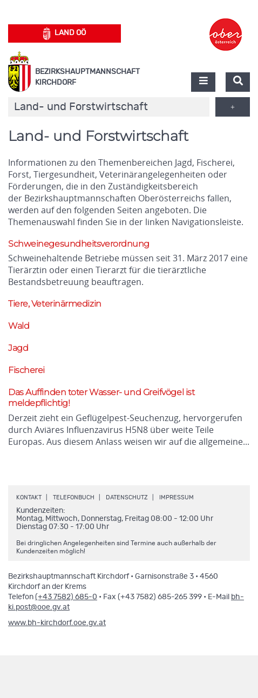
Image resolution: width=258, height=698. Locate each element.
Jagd (18, 348)
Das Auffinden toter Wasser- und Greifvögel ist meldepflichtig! (101, 398)
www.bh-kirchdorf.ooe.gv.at (57, 623)
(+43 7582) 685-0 (66, 597)
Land (64, 33)
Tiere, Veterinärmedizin (54, 304)
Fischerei (26, 370)
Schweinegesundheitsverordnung (79, 244)
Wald (18, 326)
